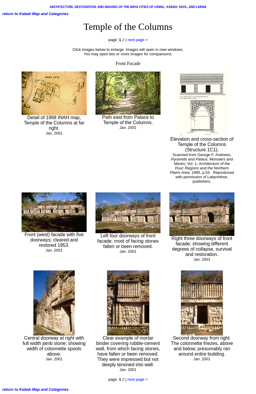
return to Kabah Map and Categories (35, 14)
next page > (137, 40)
